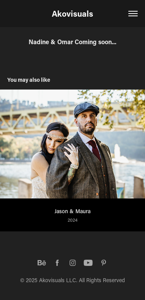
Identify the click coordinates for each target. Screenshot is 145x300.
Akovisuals (72, 13)
